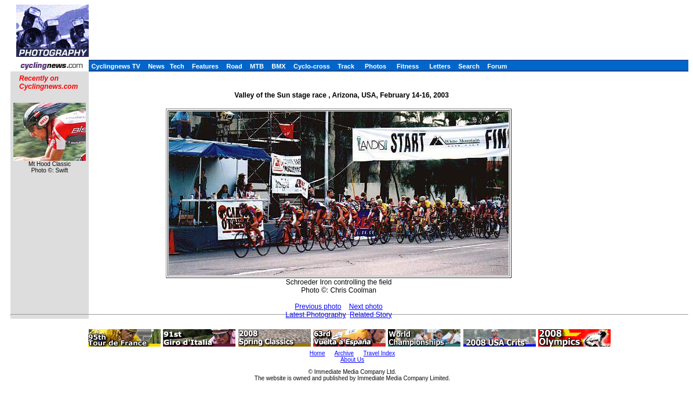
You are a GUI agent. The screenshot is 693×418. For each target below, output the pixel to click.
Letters (440, 66)
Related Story (371, 315)
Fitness (408, 66)
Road (234, 66)
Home (317, 353)
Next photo (366, 306)
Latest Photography (315, 315)
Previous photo (318, 306)
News (156, 66)
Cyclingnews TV (115, 66)
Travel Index (380, 353)
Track (346, 66)
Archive (344, 353)
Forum (497, 66)
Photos (375, 66)
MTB (257, 66)
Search (469, 66)
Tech (177, 66)
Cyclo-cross (311, 66)
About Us (352, 359)
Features (205, 66)
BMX (278, 66)
